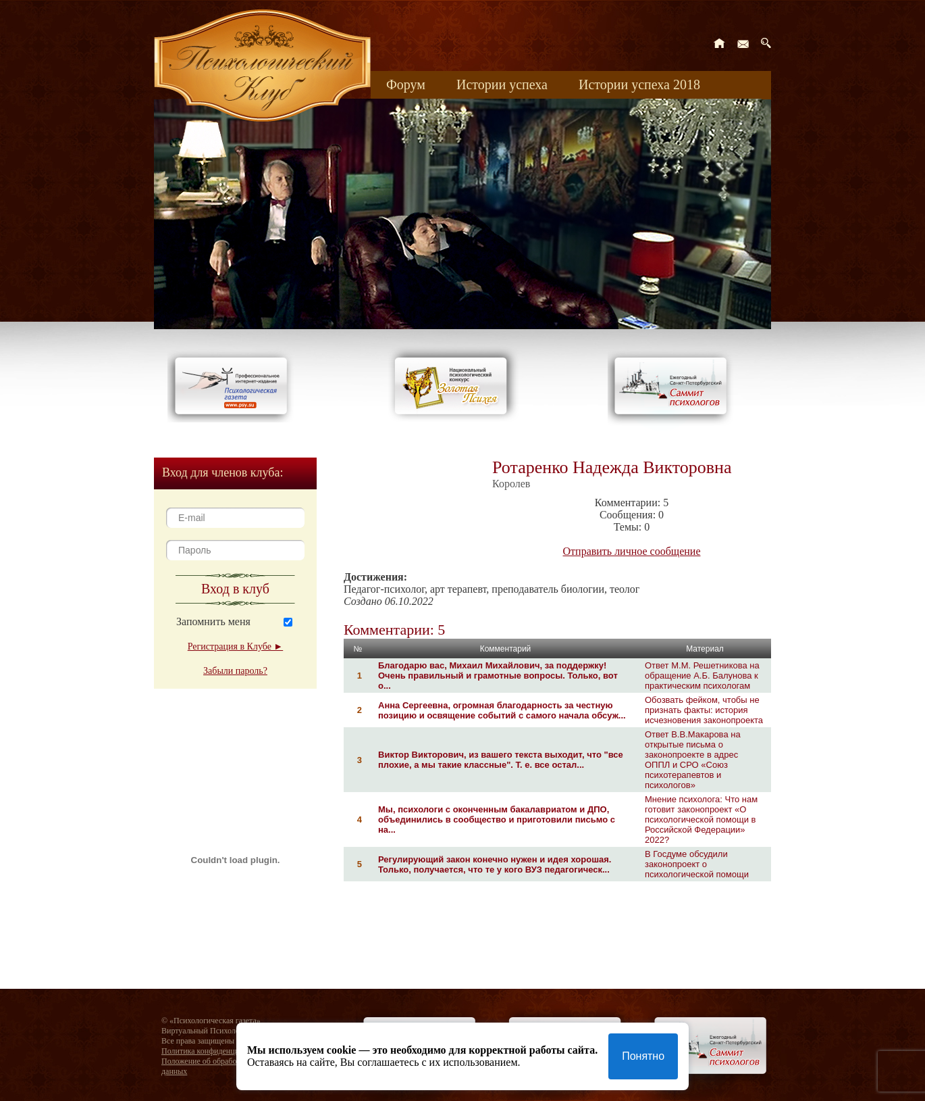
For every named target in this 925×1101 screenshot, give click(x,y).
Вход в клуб (235, 588)
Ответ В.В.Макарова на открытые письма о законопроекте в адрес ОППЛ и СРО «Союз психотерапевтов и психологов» (693, 759)
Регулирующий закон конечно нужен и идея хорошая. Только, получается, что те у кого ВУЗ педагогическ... (494, 864)
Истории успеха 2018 (639, 84)
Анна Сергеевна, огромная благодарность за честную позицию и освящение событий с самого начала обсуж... (502, 710)
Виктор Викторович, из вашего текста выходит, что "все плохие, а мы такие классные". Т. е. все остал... (500, 760)
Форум (405, 84)
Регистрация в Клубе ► (235, 646)
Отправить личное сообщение (632, 551)
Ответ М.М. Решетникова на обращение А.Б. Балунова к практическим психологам (702, 675)
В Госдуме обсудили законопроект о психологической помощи (697, 864)
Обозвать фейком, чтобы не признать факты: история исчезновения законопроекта (704, 710)
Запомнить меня (213, 621)
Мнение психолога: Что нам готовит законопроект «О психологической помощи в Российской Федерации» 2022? (701, 819)
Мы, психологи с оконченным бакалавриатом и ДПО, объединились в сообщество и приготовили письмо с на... (496, 819)
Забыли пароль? (235, 671)
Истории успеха (502, 84)
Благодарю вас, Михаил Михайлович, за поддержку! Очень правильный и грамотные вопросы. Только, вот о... (498, 675)
